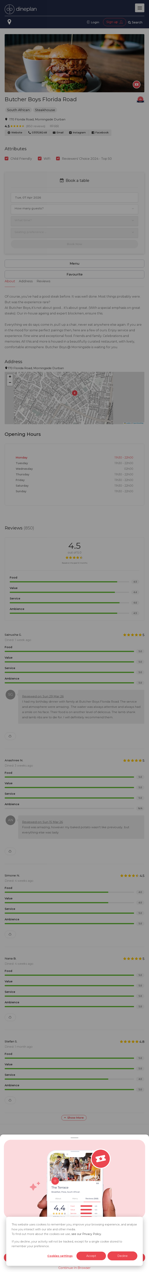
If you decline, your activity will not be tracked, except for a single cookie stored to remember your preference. (67, 1244)
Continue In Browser (74, 1268)
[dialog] (74, 1241)
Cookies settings (60, 1256)
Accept (91, 1256)
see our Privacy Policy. (86, 1234)
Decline (122, 1256)
